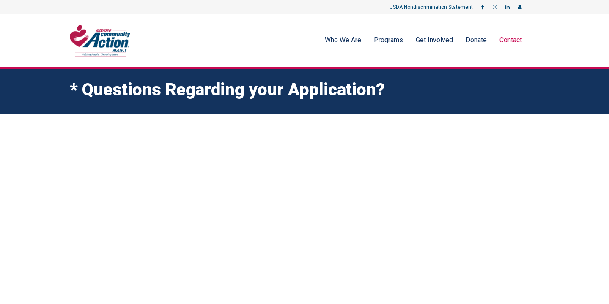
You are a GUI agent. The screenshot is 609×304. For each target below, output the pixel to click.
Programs (388, 40)
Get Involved (434, 40)
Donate (476, 40)
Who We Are (343, 40)
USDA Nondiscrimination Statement (431, 7)
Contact (510, 40)
